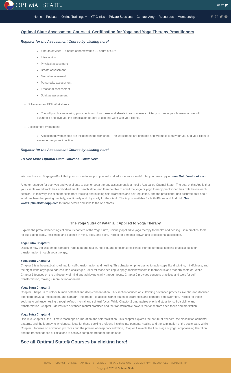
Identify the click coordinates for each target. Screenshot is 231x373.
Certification (103, 32)
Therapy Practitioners (172, 32)
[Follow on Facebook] (211, 16)
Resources (166, 17)
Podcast (52, 17)
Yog (145, 32)
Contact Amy (145, 17)
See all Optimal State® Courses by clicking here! (74, 341)
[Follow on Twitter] (221, 16)
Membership (187, 17)
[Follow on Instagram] (216, 16)
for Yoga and (128, 32)
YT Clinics (98, 17)
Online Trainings (74, 17)
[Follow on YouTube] (226, 16)
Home (38, 17)
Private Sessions (120, 17)
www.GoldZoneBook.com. (189, 176)
